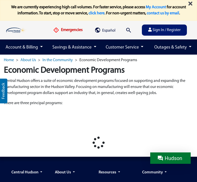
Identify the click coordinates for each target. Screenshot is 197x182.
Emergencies (67, 30)
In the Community (57, 60)
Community (153, 172)
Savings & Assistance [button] (72, 47)
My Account (156, 7)
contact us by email (163, 13)
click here (96, 13)
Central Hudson (25, 172)
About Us (28, 60)
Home (9, 60)
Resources (108, 172)
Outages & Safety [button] (171, 47)
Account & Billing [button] (22, 47)
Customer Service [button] (123, 47)
